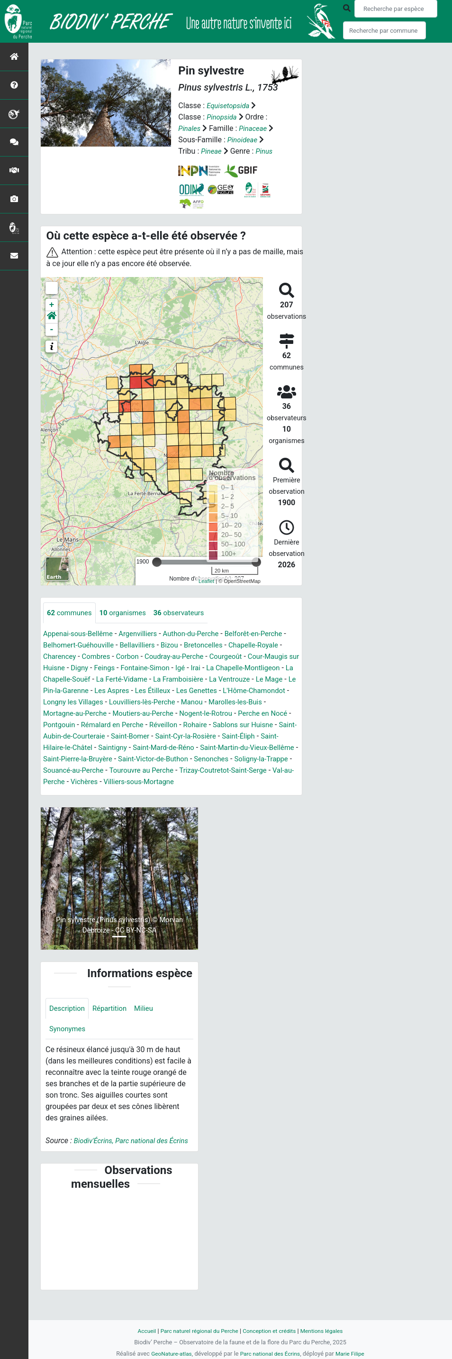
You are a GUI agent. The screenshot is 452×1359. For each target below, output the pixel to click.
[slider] (157, 561)
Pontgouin (254, 725)
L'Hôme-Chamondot (156, 702)
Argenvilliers (145, 633)
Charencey (120, 656)
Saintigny (94, 759)
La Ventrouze (115, 690)
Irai (48, 679)
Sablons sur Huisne (216, 736)
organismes (128, 612)
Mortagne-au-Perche (247, 713)
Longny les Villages (229, 702)
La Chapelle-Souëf (175, 679)
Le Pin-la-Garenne (207, 690)
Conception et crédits (271, 1330)
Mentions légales (328, 1330)
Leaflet (206, 581)
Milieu (150, 1020)
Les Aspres (261, 690)
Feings (207, 668)
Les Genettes (95, 702)
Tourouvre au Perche (177, 781)
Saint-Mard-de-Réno (149, 759)
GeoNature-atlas (168, 1353)
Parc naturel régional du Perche (196, 1330)
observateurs (188, 612)
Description (68, 1020)
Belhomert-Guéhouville (110, 645)
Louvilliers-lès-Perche (79, 713)
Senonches (224, 770)
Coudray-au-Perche (242, 656)
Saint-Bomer (115, 747)
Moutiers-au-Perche (76, 725)
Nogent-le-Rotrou (143, 725)
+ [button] (51, 304)
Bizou (208, 645)
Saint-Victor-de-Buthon (161, 770)
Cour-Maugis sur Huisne (124, 668)
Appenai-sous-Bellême (80, 633)
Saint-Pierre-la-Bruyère (80, 770)
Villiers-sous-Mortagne (194, 793)
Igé (288, 668)
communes (71, 612)
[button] (51, 317)
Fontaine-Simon (250, 668)
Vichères (135, 793)
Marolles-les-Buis (179, 713)
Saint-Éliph (231, 747)
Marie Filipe (354, 1353)
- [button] (51, 329)
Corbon (193, 656)
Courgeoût (60, 668)
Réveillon (132, 736)
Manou (132, 713)
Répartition (113, 1020)
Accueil (140, 1330)
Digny (180, 668)
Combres (159, 656)
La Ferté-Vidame (239, 679)
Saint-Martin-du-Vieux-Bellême (238, 759)
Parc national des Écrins (270, 1353)
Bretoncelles (244, 645)
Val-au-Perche (91, 793)
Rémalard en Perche (77, 736)
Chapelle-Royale (70, 656)
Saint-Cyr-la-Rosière (175, 747)
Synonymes (68, 1041)
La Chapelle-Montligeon (99, 679)
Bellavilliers (173, 645)
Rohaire (165, 736)
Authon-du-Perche (202, 633)
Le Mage (157, 690)
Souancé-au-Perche (105, 781)
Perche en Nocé (204, 725)
